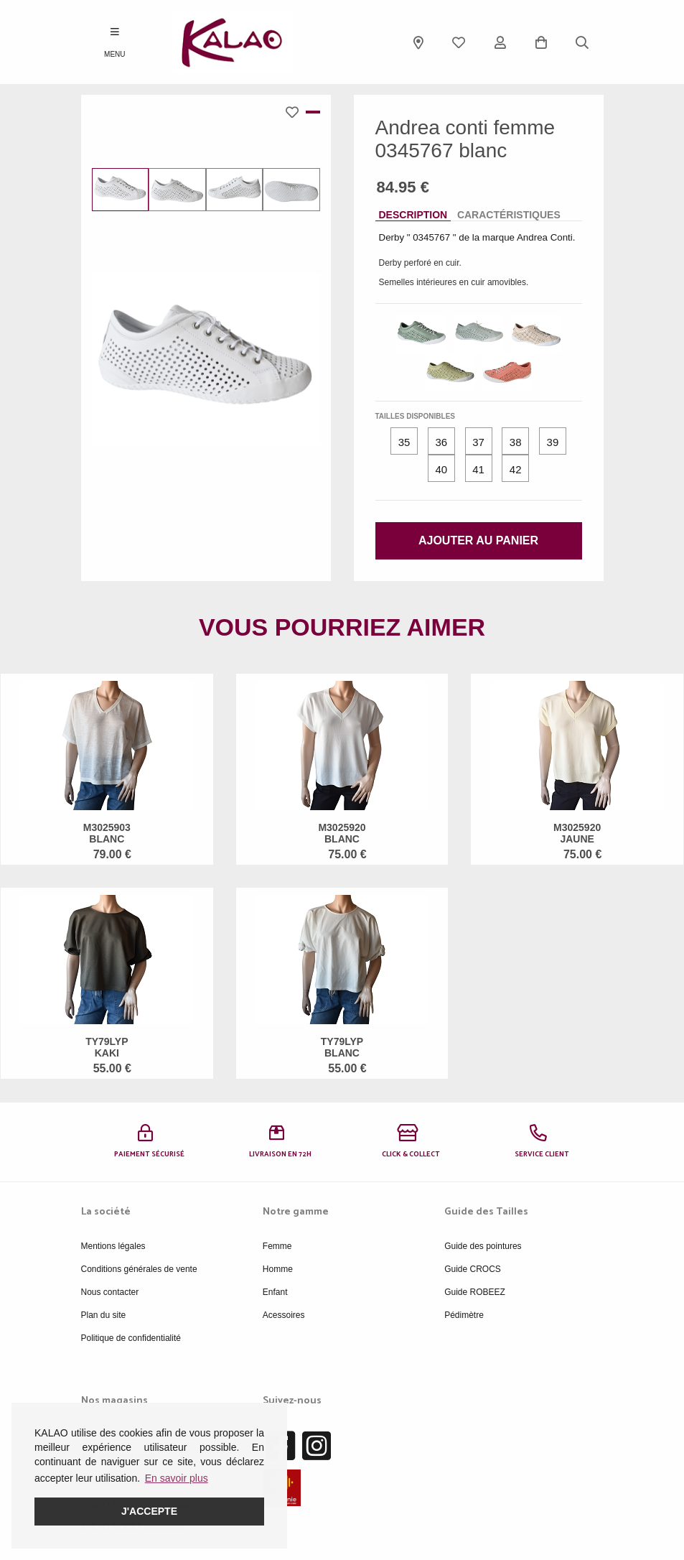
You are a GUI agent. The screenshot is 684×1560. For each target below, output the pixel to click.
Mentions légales (113, 1246)
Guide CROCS (472, 1269)
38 (516, 442)
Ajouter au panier (478, 540)
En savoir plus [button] (176, 1478)
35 (404, 442)
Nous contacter (110, 1292)
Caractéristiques (509, 214)
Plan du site (103, 1315)
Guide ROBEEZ (474, 1292)
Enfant (275, 1292)
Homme (278, 1269)
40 (441, 469)
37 (478, 442)
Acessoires (284, 1315)
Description (413, 214)
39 (553, 442)
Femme (277, 1246)
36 (441, 442)
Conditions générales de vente (139, 1269)
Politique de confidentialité (131, 1338)
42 (516, 469)
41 (478, 469)
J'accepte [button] (149, 1511)
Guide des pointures (482, 1246)
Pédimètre (464, 1315)
